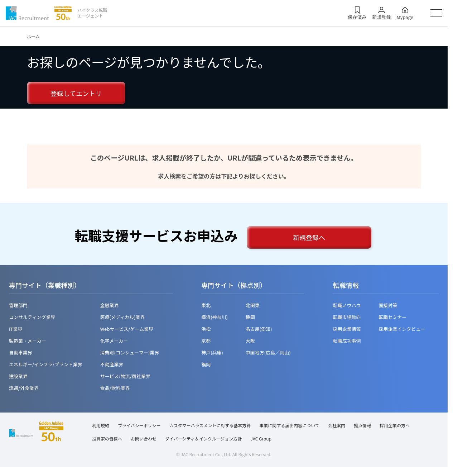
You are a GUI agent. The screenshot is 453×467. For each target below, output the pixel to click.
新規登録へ (309, 237)
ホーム (33, 36)
